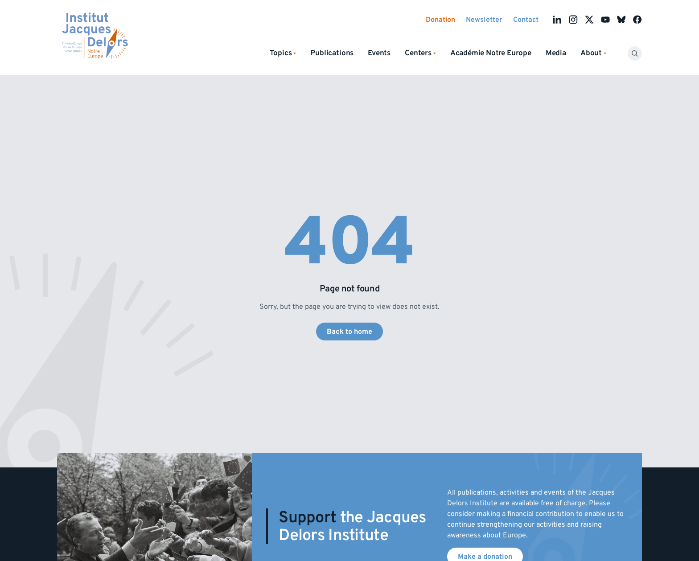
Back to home (349, 331)
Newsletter (484, 20)
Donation (440, 20)
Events (379, 53)
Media (556, 53)
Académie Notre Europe (490, 53)
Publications (332, 53)
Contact (526, 20)
